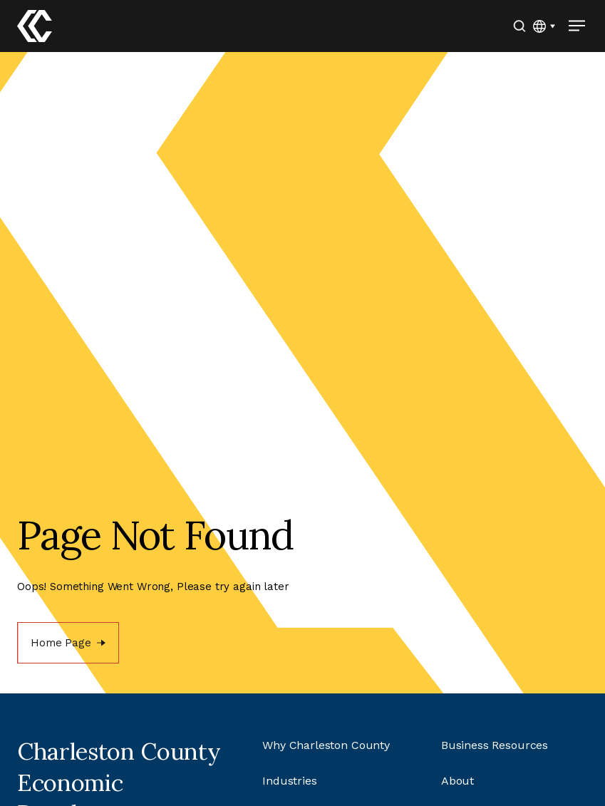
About (457, 780)
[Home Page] (68, 643)
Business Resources (494, 745)
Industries (289, 780)
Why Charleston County (326, 745)
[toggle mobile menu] (576, 26)
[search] (519, 26)
